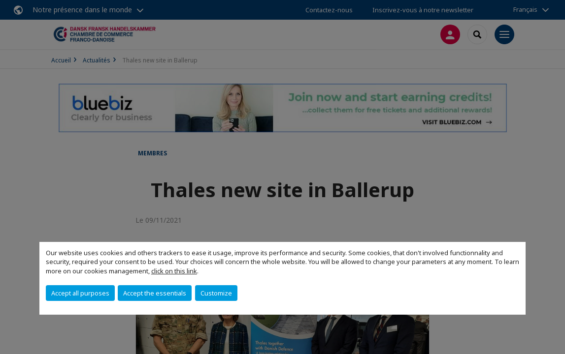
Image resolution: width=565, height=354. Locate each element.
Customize (216, 293)
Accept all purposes (80, 293)
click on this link (174, 270)
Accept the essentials (154, 293)
